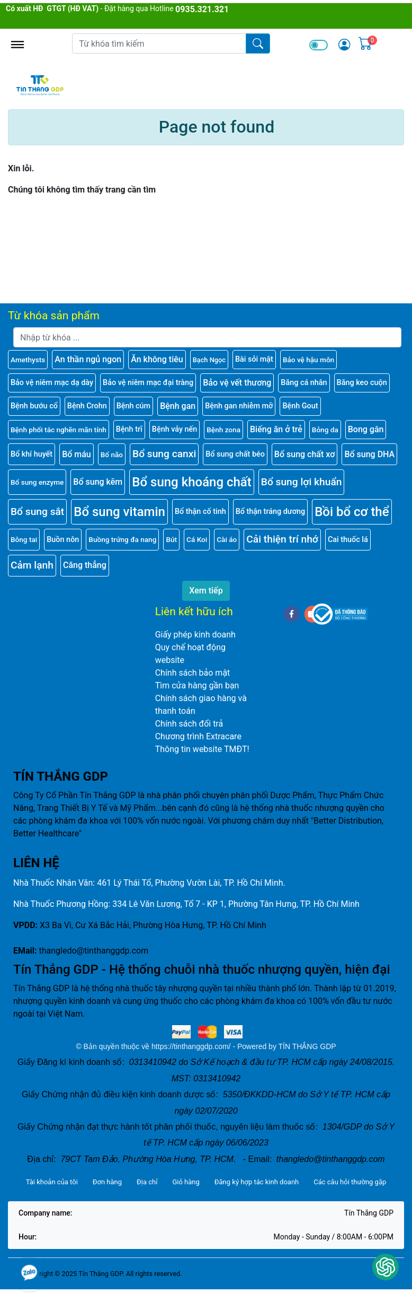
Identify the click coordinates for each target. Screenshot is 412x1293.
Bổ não (112, 454)
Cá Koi (196, 539)
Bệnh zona (223, 429)
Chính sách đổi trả (189, 724)
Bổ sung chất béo (235, 454)
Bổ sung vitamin (119, 511)
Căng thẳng (84, 565)
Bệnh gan (177, 406)
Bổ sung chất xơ (304, 454)
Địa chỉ (147, 1182)
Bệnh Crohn (87, 405)
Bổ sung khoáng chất (192, 482)
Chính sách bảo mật (192, 673)
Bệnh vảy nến (174, 429)
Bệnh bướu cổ (34, 405)
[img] (344, 44)
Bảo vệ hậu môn (308, 359)
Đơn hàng (107, 1182)
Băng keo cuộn (362, 382)
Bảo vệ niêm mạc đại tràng (148, 382)
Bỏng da (325, 429)
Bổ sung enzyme (37, 482)
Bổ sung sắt (37, 511)
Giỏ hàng (185, 1182)
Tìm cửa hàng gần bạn (197, 685)
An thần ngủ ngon (88, 359)
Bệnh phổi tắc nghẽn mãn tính (58, 429)
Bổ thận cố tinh (200, 511)
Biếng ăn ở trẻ (276, 429)
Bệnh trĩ (129, 429)
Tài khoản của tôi (52, 1182)
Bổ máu (76, 454)
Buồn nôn (63, 539)
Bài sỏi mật (254, 359)
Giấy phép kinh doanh (195, 635)
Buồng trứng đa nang (122, 539)
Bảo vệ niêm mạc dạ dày (52, 382)
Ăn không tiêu (157, 359)
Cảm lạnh (32, 565)
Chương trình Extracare (198, 736)
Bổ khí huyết (31, 454)
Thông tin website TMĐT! (202, 749)
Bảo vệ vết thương (237, 383)
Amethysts (28, 359)
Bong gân (366, 429)
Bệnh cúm (133, 405)
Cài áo (227, 539)
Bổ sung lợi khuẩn (301, 482)
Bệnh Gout (300, 405)
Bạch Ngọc (209, 360)
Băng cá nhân (304, 382)
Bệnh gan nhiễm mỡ (239, 405)
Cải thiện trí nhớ (282, 539)
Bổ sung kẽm (97, 482)
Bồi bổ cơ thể (352, 511)
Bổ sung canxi (164, 454)
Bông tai (24, 539)
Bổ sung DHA (369, 454)
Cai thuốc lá (348, 539)
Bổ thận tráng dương (270, 511)
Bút (171, 539)
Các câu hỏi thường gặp (350, 1182)
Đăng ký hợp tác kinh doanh (256, 1182)
